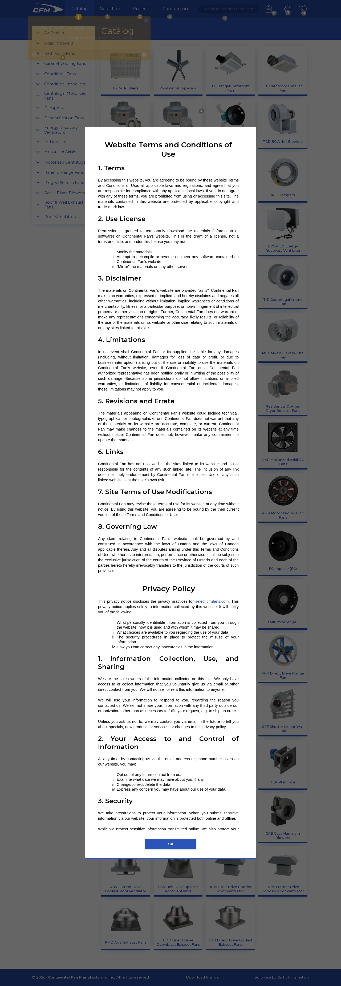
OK (170, 844)
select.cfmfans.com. (212, 601)
